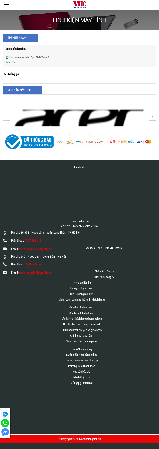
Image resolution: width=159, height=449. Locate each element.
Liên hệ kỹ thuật (82, 377)
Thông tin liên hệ (81, 282)
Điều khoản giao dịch (81, 294)
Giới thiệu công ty (104, 277)
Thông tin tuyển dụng (81, 288)
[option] (79, 118)
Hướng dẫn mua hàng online (81, 354)
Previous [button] (6, 117)
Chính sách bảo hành (81, 335)
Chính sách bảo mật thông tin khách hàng (82, 299)
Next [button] (152, 117)
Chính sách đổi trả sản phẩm (81, 341)
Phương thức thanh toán (81, 366)
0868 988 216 (33, 240)
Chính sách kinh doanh (81, 313)
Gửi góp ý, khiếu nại (82, 383)
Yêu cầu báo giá (81, 371)
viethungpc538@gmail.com (35, 249)
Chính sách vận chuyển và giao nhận (82, 330)
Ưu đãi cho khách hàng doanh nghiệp (82, 318)
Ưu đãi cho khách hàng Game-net (81, 324)
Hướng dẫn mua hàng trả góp (82, 360)
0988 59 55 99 (33, 264)
